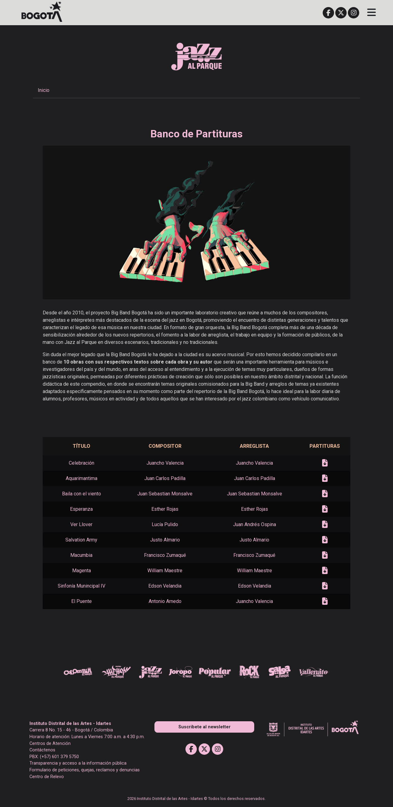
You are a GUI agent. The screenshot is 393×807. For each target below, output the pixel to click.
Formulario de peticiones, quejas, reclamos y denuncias (84, 770)
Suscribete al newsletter (204, 727)
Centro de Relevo (46, 776)
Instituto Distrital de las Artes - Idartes (70, 723)
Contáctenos (42, 750)
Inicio (43, 90)
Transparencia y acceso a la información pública (77, 763)
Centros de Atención (50, 743)
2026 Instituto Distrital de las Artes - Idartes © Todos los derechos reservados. (196, 798)
